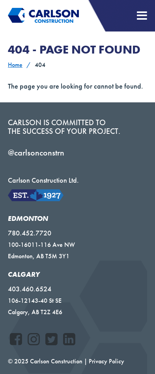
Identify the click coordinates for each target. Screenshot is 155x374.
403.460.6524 (29, 288)
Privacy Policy (106, 361)
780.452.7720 (29, 232)
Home (15, 65)
